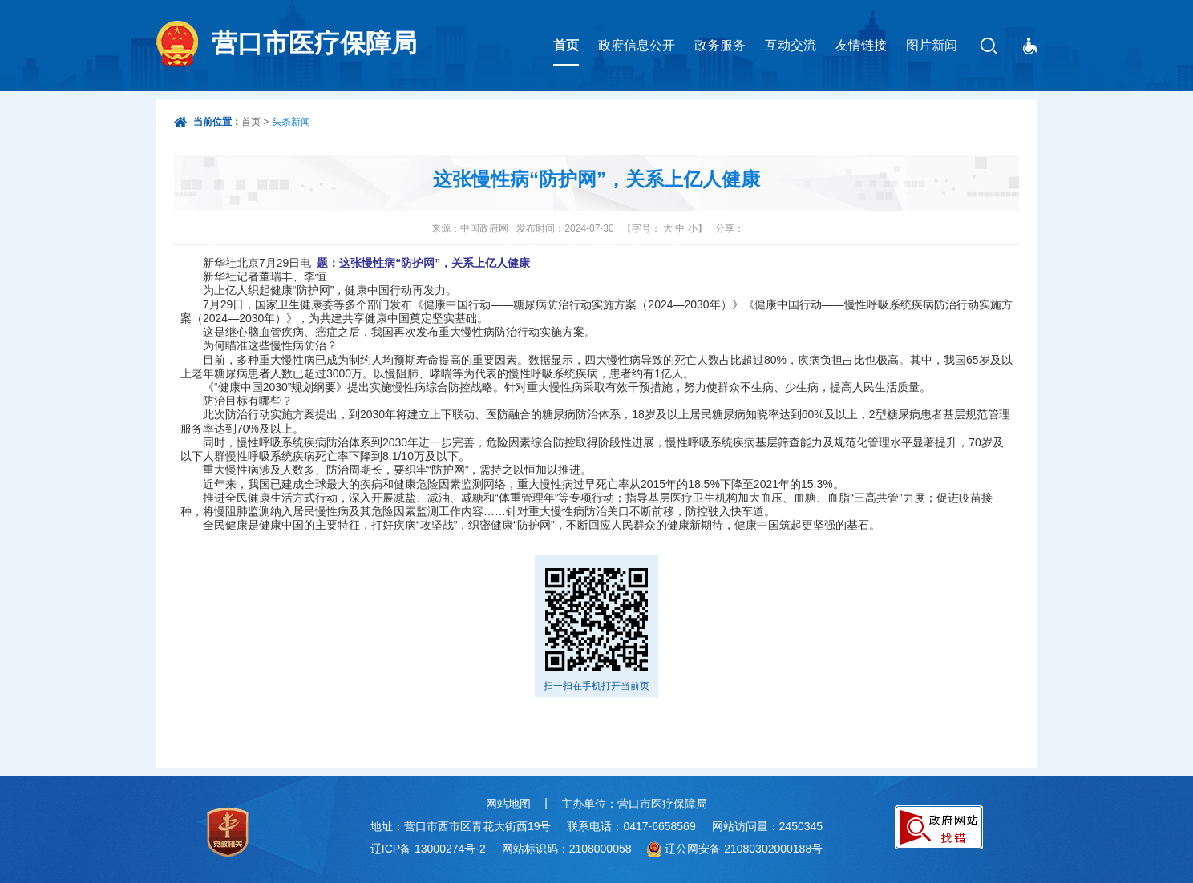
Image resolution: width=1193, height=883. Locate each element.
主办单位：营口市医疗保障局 (634, 803)
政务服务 (720, 45)
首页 (566, 45)
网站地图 (508, 803)
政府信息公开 (636, 45)
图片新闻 (931, 45)
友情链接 (861, 45)
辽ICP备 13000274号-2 (428, 848)
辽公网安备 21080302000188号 (744, 848)
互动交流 (790, 45)
